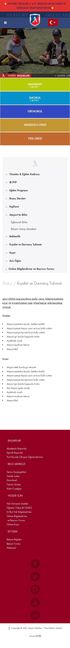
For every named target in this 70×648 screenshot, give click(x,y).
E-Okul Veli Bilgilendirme (19, 511)
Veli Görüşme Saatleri (17, 503)
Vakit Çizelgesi (14, 488)
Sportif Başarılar (15, 452)
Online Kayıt (13, 524)
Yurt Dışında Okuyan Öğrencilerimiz (25, 456)
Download (12, 480)
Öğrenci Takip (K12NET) (19, 507)
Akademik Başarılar (17, 448)
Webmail (11, 547)
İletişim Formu (13, 543)
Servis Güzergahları (16, 472)
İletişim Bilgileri (14, 539)
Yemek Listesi (13, 476)
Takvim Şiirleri (14, 484)
